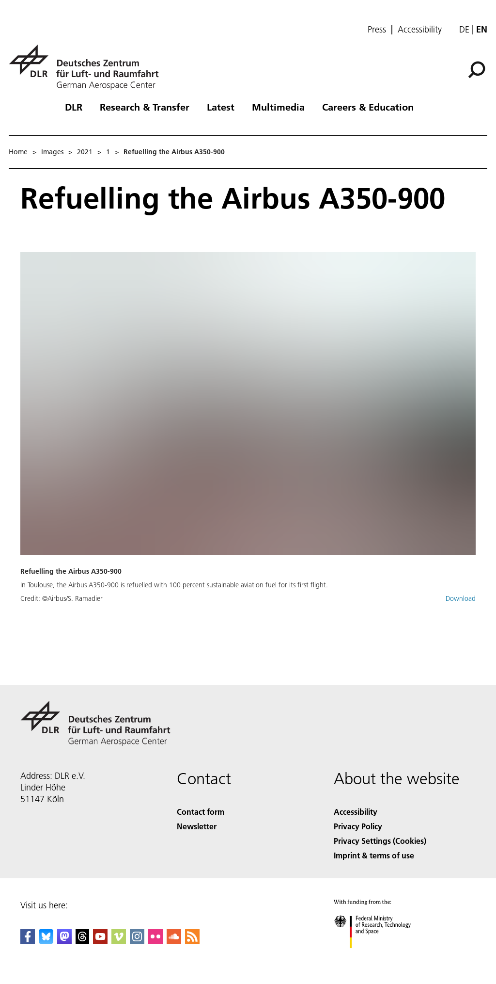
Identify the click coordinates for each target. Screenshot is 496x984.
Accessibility (420, 29)
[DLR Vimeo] (118, 940)
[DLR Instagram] (137, 940)
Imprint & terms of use (374, 855)
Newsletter (197, 826)
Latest (220, 106)
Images (52, 151)
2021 (85, 151)
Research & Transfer (144, 106)
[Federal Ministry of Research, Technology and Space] (380, 956)
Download (461, 598)
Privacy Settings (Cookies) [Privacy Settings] (380, 841)
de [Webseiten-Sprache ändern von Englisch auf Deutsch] (464, 29)
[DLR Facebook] (27, 940)
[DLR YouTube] (100, 940)
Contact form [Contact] (200, 812)
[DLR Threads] (82, 940)
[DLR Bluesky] (46, 940)
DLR (73, 106)
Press (377, 29)
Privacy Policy (358, 826)
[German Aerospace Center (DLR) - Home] (88, 67)
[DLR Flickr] (155, 940)
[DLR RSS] (192, 940)
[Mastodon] (64, 940)
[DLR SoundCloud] (174, 940)
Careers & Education (368, 106)
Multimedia (278, 106)
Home (18, 151)
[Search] (476, 70)
